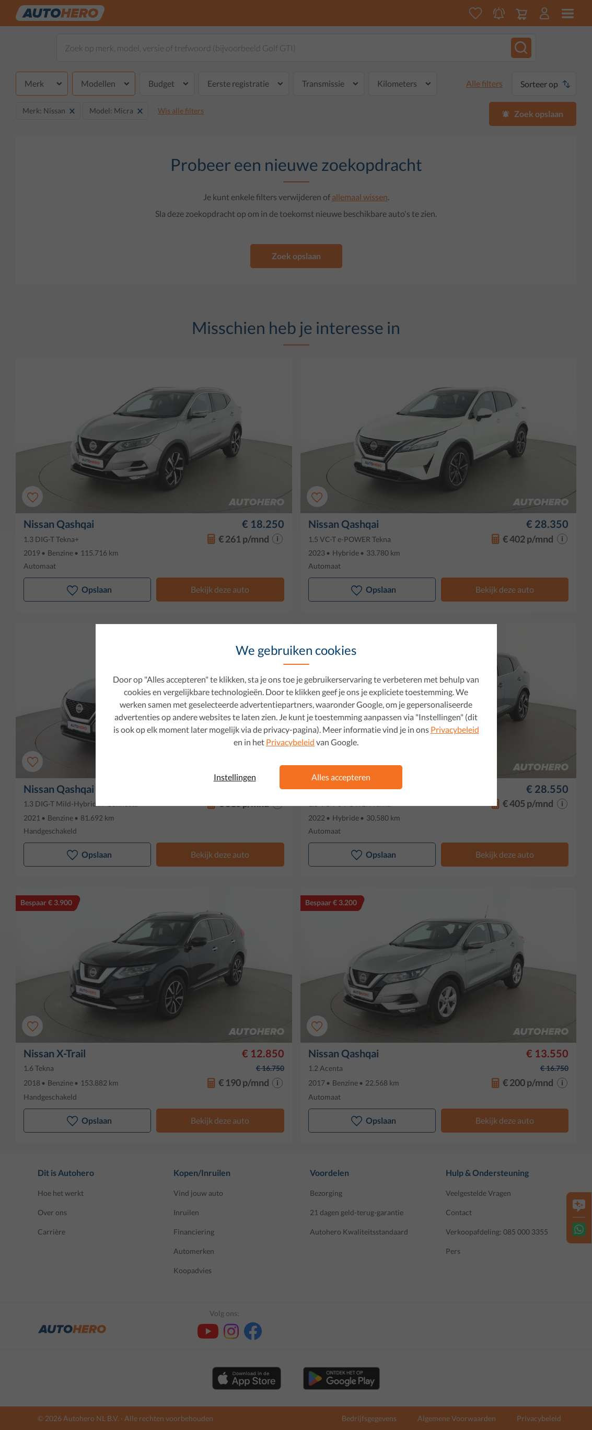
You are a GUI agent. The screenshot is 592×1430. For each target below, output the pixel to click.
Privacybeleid (455, 729)
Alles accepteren (340, 777)
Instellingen (235, 777)
